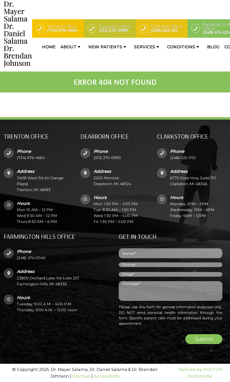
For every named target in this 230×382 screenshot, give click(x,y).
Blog (213, 46)
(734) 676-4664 (31, 157)
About (68, 46)
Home (49, 46)
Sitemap (81, 376)
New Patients (105, 46)
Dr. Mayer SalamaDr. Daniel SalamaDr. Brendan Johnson (18, 33)
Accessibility (106, 376)
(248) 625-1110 (183, 157)
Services (144, 46)
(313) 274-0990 (107, 157)
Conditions (181, 46)
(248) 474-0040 (31, 257)
